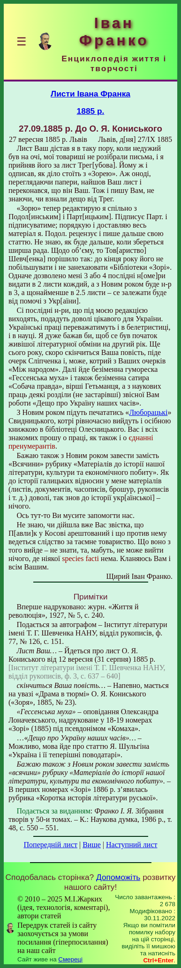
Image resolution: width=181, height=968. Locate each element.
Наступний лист (131, 845)
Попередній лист (50, 845)
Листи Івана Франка (90, 93)
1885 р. (91, 111)
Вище (92, 845)
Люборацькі (148, 412)
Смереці (70, 959)
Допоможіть (118, 877)
